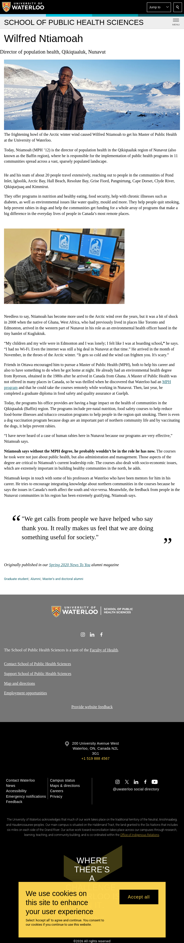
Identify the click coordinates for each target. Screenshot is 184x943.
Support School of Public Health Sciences (37, 673)
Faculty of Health (104, 650)
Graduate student (16, 579)
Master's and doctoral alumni (62, 579)
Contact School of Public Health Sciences (37, 664)
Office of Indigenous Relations (139, 835)
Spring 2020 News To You (69, 565)
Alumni (35, 579)
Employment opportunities (25, 693)
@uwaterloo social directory (136, 789)
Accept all (139, 897)
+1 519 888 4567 (95, 758)
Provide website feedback (91, 707)
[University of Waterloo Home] (23, 7)
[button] (159, 7)
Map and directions (19, 683)
